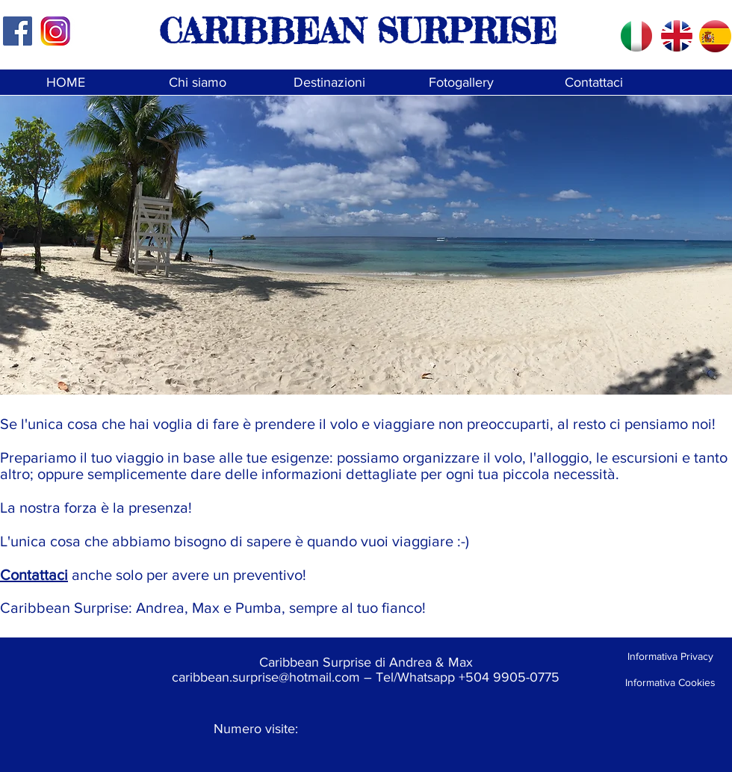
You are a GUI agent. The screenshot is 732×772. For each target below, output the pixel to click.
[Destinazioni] (329, 82)
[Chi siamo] (197, 82)
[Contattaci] (593, 82)
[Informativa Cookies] (670, 683)
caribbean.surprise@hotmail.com (266, 677)
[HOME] (65, 82)
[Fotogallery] (461, 82)
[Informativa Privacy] (670, 656)
